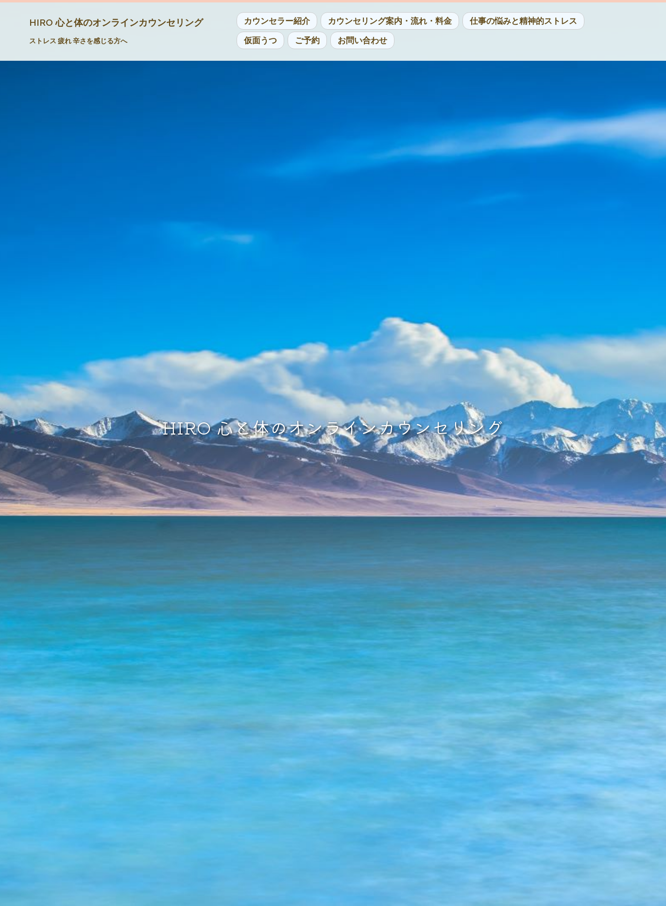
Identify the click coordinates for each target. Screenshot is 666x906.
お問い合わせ (362, 40)
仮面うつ (260, 40)
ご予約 (307, 40)
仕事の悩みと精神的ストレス (523, 21)
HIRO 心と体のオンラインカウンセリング (116, 22)
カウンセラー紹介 (277, 21)
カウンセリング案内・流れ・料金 (390, 21)
